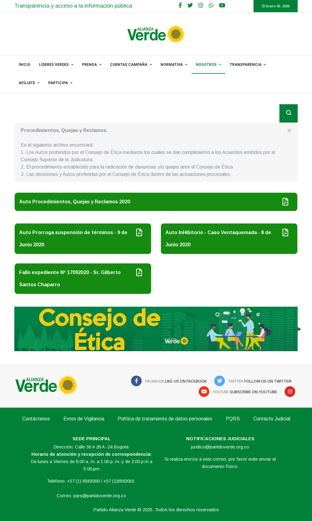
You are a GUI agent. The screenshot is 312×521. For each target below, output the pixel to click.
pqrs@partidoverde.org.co (99, 495)
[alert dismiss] (289, 130)
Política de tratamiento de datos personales (165, 418)
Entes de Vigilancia (83, 418)
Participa (58, 83)
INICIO (24, 64)
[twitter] (190, 5)
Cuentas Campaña (128, 64)
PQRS (233, 418)
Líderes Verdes (54, 64)
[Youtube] (222, 5)
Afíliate (27, 83)
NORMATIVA (172, 64)
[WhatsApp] (211, 5)
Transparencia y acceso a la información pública (73, 6)
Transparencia (245, 64)
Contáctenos (36, 418)
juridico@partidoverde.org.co (220, 446)
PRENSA (89, 64)
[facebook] (180, 5)
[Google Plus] (200, 5)
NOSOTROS (206, 64)
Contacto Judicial (271, 418)
